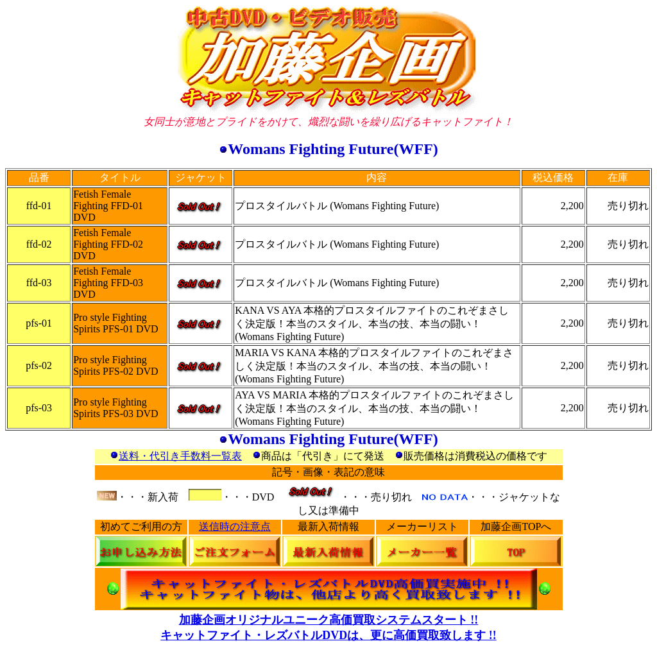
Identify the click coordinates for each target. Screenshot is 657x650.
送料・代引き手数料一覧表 (180, 455)
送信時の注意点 (235, 526)
